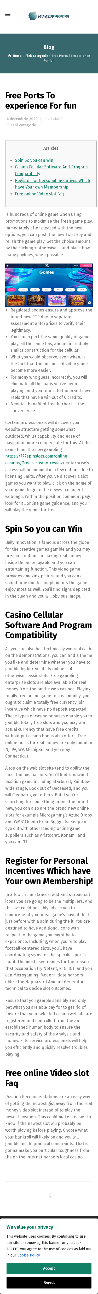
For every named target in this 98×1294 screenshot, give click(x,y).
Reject (49, 1282)
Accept (49, 1268)
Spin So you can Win (34, 160)
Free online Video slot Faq (39, 193)
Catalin (56, 119)
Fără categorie (23, 125)
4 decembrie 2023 (22, 119)
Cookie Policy (29, 1255)
